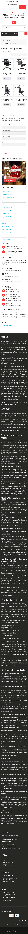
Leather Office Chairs (7, 220)
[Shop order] (19, 54)
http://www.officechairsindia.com (13, 281)
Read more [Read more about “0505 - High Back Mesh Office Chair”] (7, 104)
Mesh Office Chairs (6, 229)
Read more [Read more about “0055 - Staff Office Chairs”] (7, 79)
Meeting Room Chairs (7, 226)
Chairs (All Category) (8, 33)
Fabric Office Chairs (6, 210)
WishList (4, 7)
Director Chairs (5, 201)
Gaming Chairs (5, 213)
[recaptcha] (5, 150)
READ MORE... (10, 180)
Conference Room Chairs (8, 197)
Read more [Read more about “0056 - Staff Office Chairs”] (21, 79)
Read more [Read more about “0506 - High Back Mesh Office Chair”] (21, 104)
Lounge (4, 223)
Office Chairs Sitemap (7, 325)
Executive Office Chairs (7, 207)
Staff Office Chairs (6, 236)
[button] (25, 33)
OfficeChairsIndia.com (6, 595)
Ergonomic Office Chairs (8, 204)
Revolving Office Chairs (7, 232)
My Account (22, 7)
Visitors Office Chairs (7, 239)
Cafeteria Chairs (6, 191)
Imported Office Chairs (7, 216)
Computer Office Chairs (7, 194)
